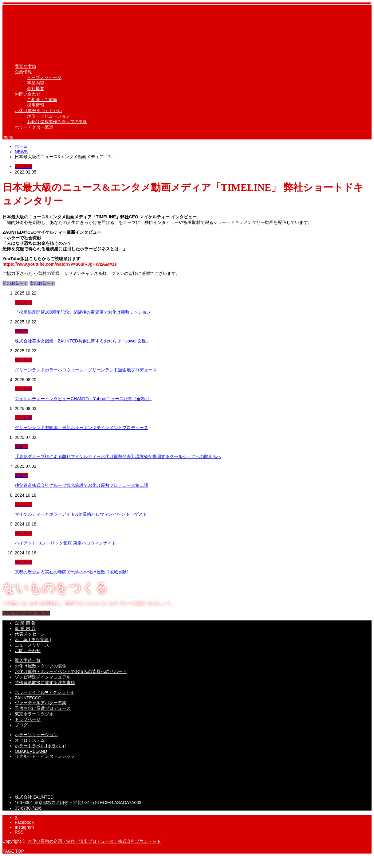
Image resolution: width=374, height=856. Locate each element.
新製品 (21, 331)
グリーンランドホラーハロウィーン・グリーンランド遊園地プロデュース (86, 369)
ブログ (21, 724)
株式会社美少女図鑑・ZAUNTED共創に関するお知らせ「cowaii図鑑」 (82, 340)
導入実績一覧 (28, 660)
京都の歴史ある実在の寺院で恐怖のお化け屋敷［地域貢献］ (73, 571)
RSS (19, 832)
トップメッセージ (44, 77)
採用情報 (35, 105)
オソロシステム (30, 740)
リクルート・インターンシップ (45, 756)
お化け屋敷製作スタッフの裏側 (57, 121)
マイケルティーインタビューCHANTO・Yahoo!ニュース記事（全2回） (83, 398)
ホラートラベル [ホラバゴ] (40, 745)
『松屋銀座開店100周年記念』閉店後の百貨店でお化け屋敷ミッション (83, 312)
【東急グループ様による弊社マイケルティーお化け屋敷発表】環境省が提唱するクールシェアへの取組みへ (118, 456)
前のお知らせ (15, 283)
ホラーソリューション (48, 116)
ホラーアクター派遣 (34, 127)
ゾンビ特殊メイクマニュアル (43, 676)
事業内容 (35, 82)
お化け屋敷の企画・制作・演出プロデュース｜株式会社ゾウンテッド (94, 841)
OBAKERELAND (31, 751)
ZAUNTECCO (28, 697)
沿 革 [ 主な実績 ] (33, 639)
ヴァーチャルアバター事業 (40, 702)
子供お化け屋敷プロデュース (43, 708)
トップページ (28, 719)
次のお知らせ (42, 283)
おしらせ (23, 166)
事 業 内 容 (25, 628)
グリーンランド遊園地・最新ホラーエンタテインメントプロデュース (81, 427)
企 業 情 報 (25, 622)
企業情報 (23, 71)
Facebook (24, 822)
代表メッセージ (30, 633)
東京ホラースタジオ (34, 713)
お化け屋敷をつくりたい (38, 110)
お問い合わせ (28, 94)
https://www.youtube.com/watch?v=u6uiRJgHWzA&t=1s (59, 264)
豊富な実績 (25, 66)
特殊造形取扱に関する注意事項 (45, 682)
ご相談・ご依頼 (42, 99)
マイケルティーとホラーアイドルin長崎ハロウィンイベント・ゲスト (81, 514)
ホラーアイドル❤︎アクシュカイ (44, 692)
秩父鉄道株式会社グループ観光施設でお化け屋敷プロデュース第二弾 (81, 485)
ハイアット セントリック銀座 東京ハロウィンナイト (65, 543)
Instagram (24, 827)
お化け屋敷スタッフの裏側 (40, 665)
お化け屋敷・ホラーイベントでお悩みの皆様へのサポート (71, 671)
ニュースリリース (32, 645)
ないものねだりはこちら (26, 613)
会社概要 (35, 88)
